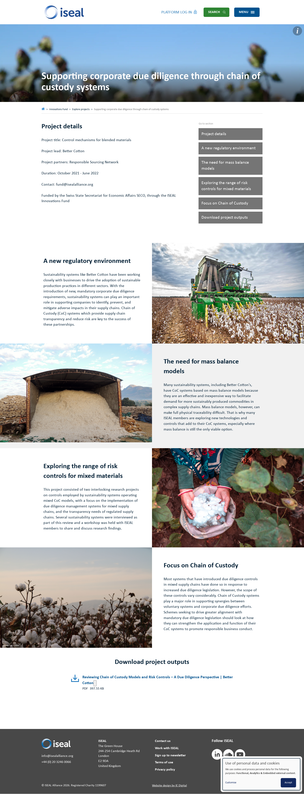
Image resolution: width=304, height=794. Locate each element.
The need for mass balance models (225, 165)
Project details (213, 134)
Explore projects (81, 109)
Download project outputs (224, 217)
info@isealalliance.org (57, 756)
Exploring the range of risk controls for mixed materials (226, 186)
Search (214, 12)
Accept (288, 782)
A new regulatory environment (228, 148)
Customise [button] (230, 782)
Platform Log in (176, 12)
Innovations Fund (58, 109)
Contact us (162, 741)
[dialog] (261, 774)
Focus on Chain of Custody (224, 203)
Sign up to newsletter (170, 755)
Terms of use (164, 762)
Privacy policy (165, 769)
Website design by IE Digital (169, 785)
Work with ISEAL (167, 748)
